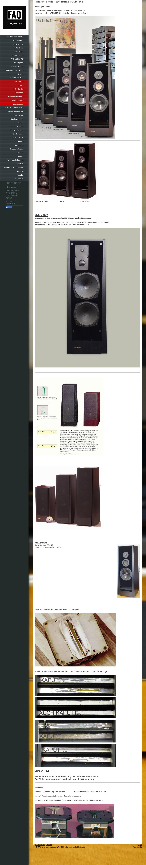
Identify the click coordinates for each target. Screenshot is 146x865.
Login (140, 845)
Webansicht (137, 847)
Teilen (9, 207)
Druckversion (39, 845)
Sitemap (49, 845)
